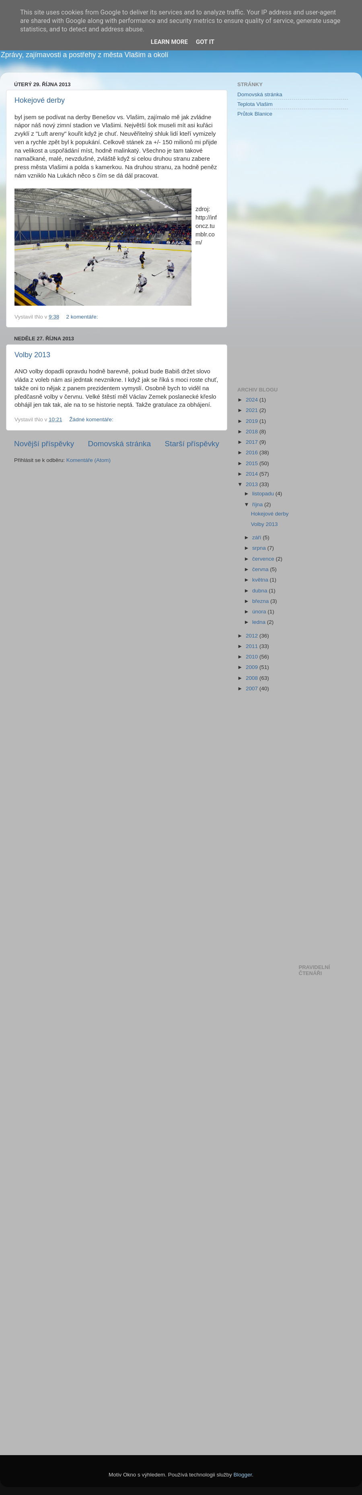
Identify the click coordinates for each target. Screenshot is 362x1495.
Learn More (169, 42)
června (261, 569)
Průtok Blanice (254, 114)
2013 (252, 484)
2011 (252, 646)
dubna (260, 591)
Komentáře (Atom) (88, 460)
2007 (252, 688)
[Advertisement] (269, 251)
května (261, 580)
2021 (252, 410)
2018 (252, 432)
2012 (252, 636)
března (261, 601)
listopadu (264, 494)
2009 (252, 667)
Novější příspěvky (44, 443)
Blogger (243, 1475)
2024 (252, 400)
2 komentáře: (83, 317)
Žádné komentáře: (92, 419)
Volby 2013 (32, 355)
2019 (252, 421)
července (264, 559)
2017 (252, 442)
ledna (259, 622)
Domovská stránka (119, 443)
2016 (252, 452)
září (257, 537)
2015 (252, 463)
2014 (252, 474)
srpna (259, 548)
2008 (252, 678)
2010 (252, 657)
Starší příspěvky (192, 443)
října (258, 504)
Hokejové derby (39, 100)
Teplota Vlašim (255, 104)
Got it (205, 42)
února (259, 612)
